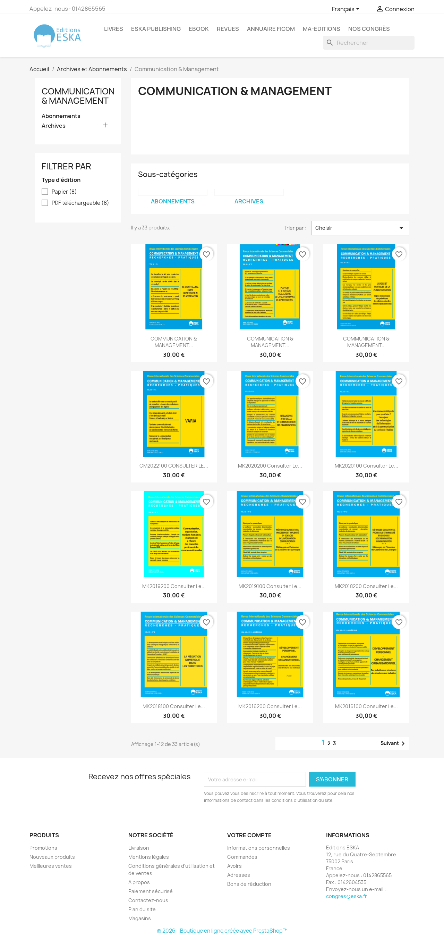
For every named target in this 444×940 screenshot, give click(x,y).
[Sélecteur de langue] (347, 9)
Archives (54, 125)
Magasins (139, 918)
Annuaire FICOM (271, 29)
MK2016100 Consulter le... (366, 706)
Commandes (242, 857)
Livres (113, 29)
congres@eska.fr (346, 896)
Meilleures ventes (50, 866)
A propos (139, 882)
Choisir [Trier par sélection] (360, 228)
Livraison (138, 848)
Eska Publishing (156, 29)
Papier (64, 191)
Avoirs (234, 866)
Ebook (199, 29)
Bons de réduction (249, 884)
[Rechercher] (369, 43)
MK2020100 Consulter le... (366, 465)
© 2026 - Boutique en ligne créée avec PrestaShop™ (222, 930)
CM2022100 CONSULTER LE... (173, 465)
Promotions (43, 848)
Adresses (238, 875)
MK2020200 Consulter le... (270, 465)
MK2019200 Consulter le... (174, 586)
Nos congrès (369, 29)
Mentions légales (148, 857)
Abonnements (61, 116)
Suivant (394, 743)
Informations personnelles (258, 848)
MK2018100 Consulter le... (174, 706)
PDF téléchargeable (80, 203)
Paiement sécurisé (150, 891)
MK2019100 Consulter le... (270, 586)
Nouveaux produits (52, 857)
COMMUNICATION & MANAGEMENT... (174, 342)
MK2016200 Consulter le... (270, 706)
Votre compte (249, 835)
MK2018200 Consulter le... (366, 586)
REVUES (228, 29)
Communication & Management (78, 95)
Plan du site (142, 909)
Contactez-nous (148, 900)
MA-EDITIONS (321, 29)
